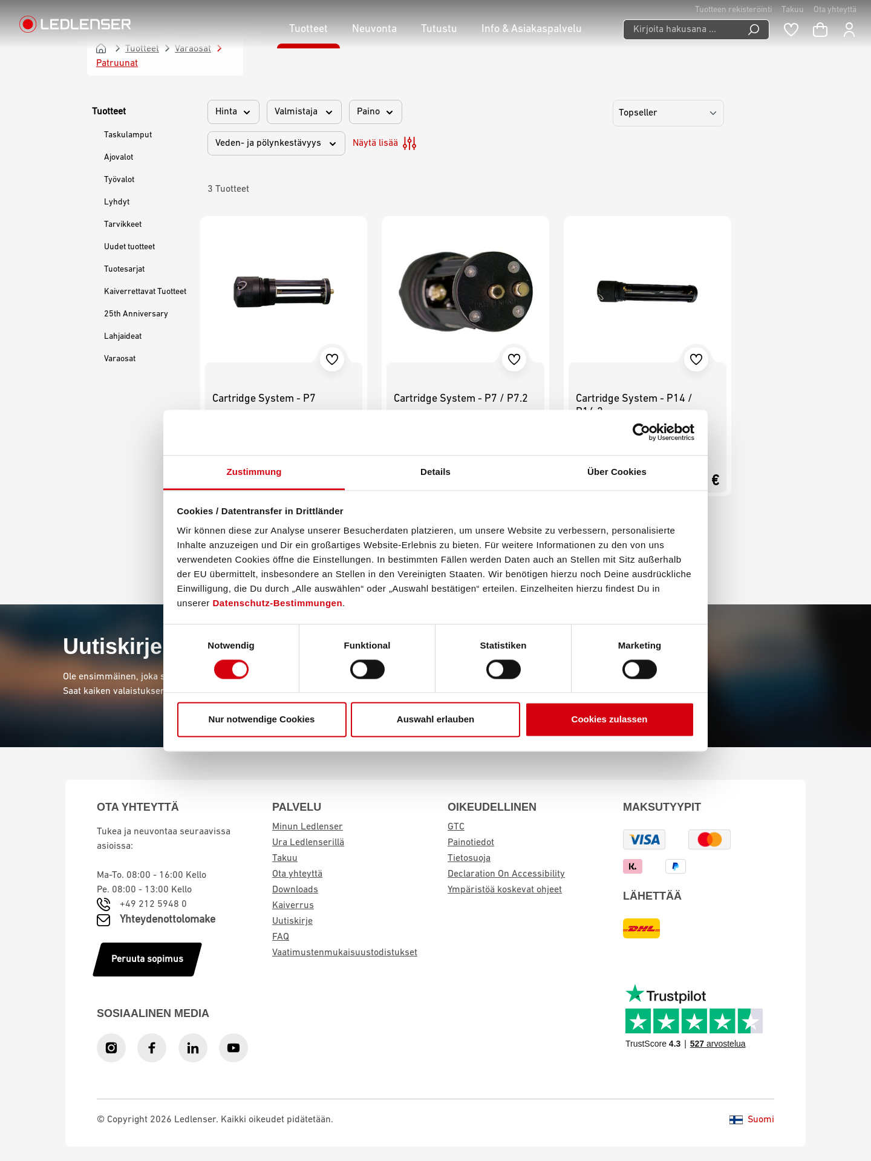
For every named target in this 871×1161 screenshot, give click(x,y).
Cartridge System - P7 (264, 399)
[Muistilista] (791, 29)
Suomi (751, 1120)
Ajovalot (118, 157)
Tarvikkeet (123, 224)
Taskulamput (128, 135)
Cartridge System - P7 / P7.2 (461, 399)
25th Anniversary (136, 314)
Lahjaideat (123, 336)
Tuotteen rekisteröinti (733, 10)
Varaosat (119, 359)
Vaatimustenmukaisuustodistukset (344, 953)
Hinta (233, 112)
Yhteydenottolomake (167, 920)
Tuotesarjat (124, 269)
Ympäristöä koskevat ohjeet (505, 890)
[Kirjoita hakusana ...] (681, 29)
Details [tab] (435, 471)
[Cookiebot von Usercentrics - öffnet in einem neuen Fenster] (641, 432)
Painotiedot (471, 843)
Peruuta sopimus (147, 959)
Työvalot (119, 180)
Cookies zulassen (610, 720)
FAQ (280, 937)
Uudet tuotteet (129, 247)
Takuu (792, 10)
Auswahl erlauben (435, 720)
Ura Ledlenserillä (308, 843)
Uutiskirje (292, 921)
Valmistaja (304, 112)
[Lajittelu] (668, 113)
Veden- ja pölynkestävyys (276, 143)
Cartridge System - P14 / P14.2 (634, 405)
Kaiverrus (293, 906)
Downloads (295, 890)
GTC (456, 827)
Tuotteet (109, 112)
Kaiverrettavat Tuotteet (145, 291)
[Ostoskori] (820, 29)
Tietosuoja (469, 858)
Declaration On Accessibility (506, 874)
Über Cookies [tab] (617, 471)
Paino (375, 112)
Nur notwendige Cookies (262, 720)
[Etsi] (754, 29)
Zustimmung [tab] (254, 471)
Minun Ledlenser (307, 827)
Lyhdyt (116, 202)
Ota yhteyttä (835, 10)
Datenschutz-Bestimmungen (278, 603)
